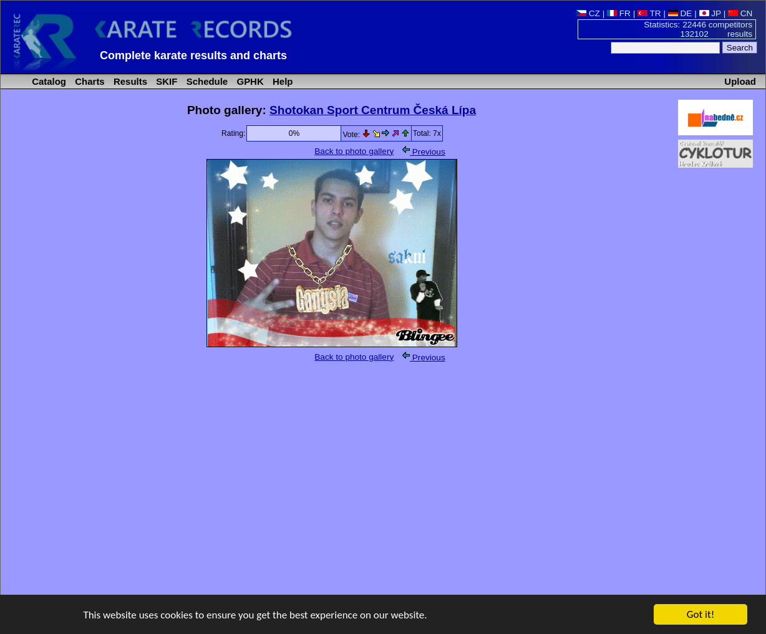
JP (710, 13)
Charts (88, 81)
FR (619, 13)
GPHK (248, 81)
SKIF (165, 81)
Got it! (700, 615)
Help (281, 81)
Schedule (206, 81)
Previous (423, 151)
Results (129, 81)
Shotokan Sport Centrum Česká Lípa (372, 110)
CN (740, 13)
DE (680, 13)
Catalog (47, 81)
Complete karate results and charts (193, 55)
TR (649, 13)
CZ (588, 13)
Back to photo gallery (354, 151)
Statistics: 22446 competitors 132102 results (698, 29)
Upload (740, 81)
